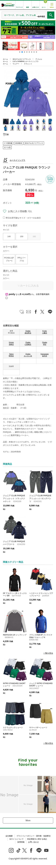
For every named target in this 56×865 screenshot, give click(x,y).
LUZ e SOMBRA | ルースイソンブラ (26, 61)
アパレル (38, 59)
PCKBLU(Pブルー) (9, 259)
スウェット (28, 64)
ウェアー (16, 64)
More (28, 820)
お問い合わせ (33, 842)
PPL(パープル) (21, 259)
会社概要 (9, 836)
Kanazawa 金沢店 (45, 355)
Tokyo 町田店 (11, 355)
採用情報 (20, 842)
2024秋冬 (18, 143)
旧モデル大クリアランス (22, 59)
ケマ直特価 (8, 143)
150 (21, 236)
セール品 (7, 147)
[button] (19, 52)
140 (9, 236)
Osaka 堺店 (44, 343)
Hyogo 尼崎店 (11, 343)
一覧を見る (48, 653)
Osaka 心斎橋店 (28, 343)
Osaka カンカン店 (28, 355)
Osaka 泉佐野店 (28, 332)
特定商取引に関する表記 (37, 839)
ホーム (5, 59)
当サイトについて (16, 839)
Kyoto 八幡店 (44, 332)
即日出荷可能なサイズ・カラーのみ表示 (23, 218)
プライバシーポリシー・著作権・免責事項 (33, 836)
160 (34, 236)
